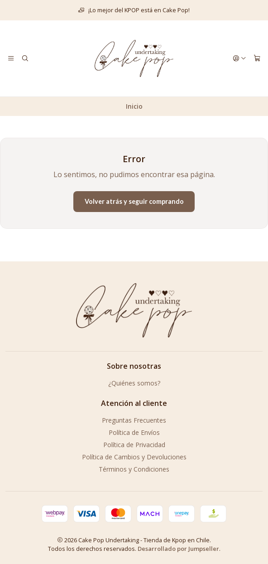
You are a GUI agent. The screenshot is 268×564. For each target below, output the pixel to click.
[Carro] (257, 58)
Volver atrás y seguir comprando (134, 201)
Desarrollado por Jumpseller (178, 549)
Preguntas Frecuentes (134, 420)
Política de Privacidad (134, 444)
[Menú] (10, 58)
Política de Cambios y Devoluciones (134, 457)
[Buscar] (24, 58)
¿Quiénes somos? (134, 383)
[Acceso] (239, 58)
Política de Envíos (134, 432)
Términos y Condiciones (134, 469)
